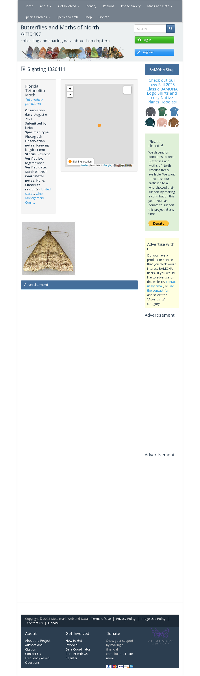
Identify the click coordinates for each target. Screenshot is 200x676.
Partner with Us (77, 654)
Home (28, 6)
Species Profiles (37, 17)
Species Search (67, 17)
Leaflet (84, 165)
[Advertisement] (79, 323)
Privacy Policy (125, 618)
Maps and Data (159, 6)
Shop (88, 17)
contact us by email (162, 284)
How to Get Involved (74, 642)
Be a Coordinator (78, 649)
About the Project (37, 640)
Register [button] (145, 52)
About (46, 6)
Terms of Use (101, 618)
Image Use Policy (153, 618)
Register (71, 658)
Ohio (39, 194)
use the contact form (160, 288)
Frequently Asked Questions (37, 660)
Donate (103, 17)
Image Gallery (131, 6)
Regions (108, 6)
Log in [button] (144, 40)
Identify (91, 6)
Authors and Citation (34, 647)
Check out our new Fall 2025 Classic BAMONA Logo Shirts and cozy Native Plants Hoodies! (162, 91)
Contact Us (35, 623)
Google (107, 165)
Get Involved (68, 6)
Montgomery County (34, 200)
